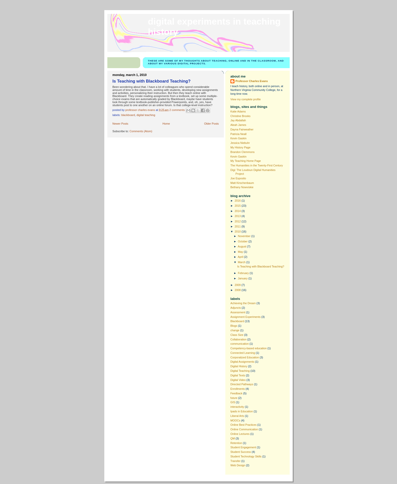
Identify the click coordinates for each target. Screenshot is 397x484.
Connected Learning (242, 352)
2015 (238, 205)
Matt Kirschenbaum (242, 182)
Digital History (238, 366)
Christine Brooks (240, 116)
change (234, 330)
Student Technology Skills (246, 456)
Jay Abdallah (238, 120)
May (241, 251)
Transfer (235, 460)
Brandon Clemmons (242, 151)
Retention (236, 442)
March (242, 262)
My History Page (240, 147)
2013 (238, 216)
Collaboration (238, 339)
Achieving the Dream (243, 303)
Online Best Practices (243, 424)
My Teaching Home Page (245, 160)
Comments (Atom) (141, 131)
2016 (238, 200)
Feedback (236, 393)
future (233, 397)
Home (166, 123)
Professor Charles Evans (251, 81)
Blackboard (128, 115)
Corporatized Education (244, 357)
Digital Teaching (145, 115)
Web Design (237, 465)
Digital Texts (237, 375)
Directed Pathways (241, 384)
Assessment (237, 312)
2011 (238, 226)
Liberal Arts (237, 415)
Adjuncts (235, 307)
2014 (238, 210)
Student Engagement (243, 447)
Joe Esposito (238, 178)
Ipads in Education (241, 411)
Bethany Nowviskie (241, 187)
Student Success (240, 451)
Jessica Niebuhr (240, 142)
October (243, 241)
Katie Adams (238, 111)
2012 (238, 221)
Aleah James (238, 124)
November (244, 236)
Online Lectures (240, 433)
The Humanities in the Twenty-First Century (256, 165)
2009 (238, 284)
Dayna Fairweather (241, 129)
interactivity (237, 406)
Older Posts (211, 123)
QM (232, 438)
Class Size (236, 334)
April (241, 256)
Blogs (233, 325)
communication (239, 343)
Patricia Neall (238, 133)
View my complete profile (245, 99)
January (243, 278)
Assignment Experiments (245, 316)
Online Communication (244, 429)
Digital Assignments (242, 361)
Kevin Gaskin (238, 138)
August (242, 246)
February (244, 273)
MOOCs (235, 420)
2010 (238, 231)
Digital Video (238, 379)
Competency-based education (248, 348)
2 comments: (177, 109)
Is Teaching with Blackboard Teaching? (151, 81)
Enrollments (237, 388)
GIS (232, 402)
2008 (238, 290)
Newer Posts (120, 123)
